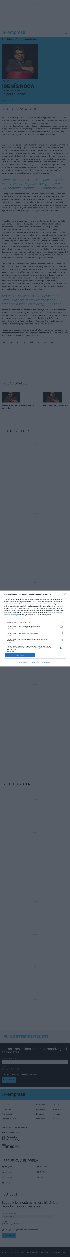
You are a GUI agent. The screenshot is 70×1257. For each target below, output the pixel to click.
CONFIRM (20, 655)
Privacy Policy (46, 662)
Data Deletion (23, 662)
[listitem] (35, 622)
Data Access (35, 662)
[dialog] (35, 628)
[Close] (66, 595)
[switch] (61, 627)
